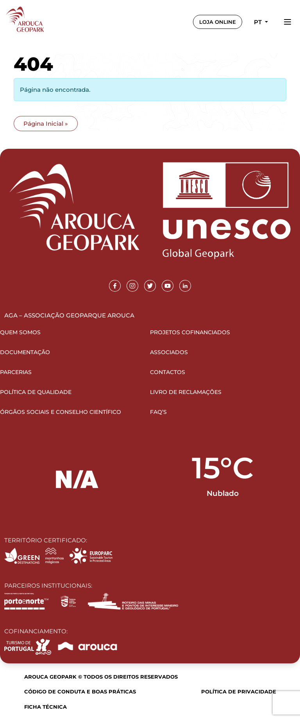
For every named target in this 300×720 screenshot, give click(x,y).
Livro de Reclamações (185, 392)
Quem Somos (20, 332)
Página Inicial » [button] (45, 123)
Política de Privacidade (238, 691)
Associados (169, 352)
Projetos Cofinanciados (190, 332)
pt (258, 22)
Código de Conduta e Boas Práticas (80, 691)
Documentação (25, 352)
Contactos (167, 372)
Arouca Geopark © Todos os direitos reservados (101, 677)
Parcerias (16, 372)
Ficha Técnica (45, 707)
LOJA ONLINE (217, 22)
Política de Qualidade (35, 392)
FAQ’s (158, 411)
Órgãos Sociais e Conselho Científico (60, 411)
